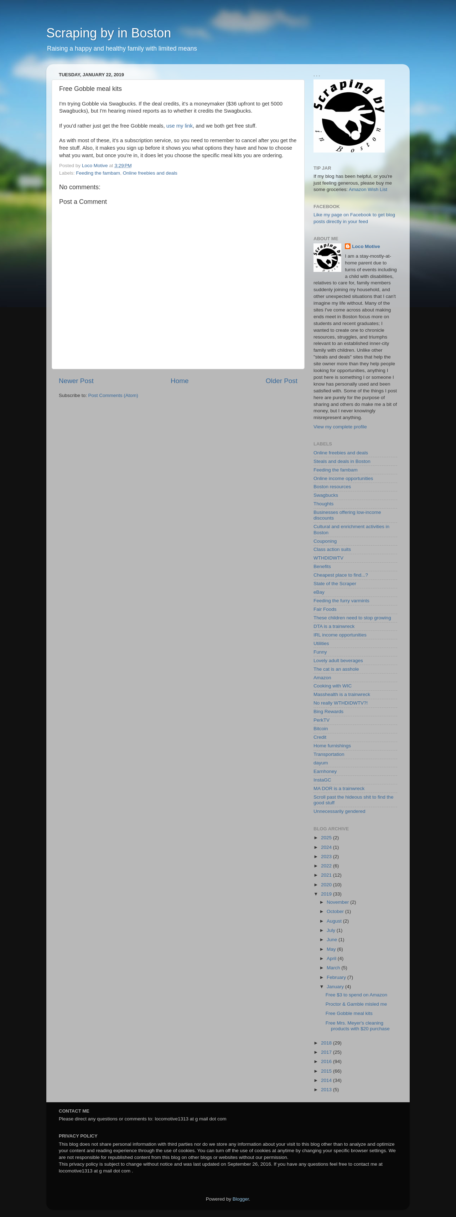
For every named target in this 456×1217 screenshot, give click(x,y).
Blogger (241, 1199)
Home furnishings (332, 745)
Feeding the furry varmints (341, 600)
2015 (327, 1071)
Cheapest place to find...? (341, 575)
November (338, 902)
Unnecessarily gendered (340, 811)
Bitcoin (321, 728)
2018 (327, 1043)
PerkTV (322, 720)
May (332, 949)
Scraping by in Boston (108, 33)
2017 (327, 1052)
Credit (320, 737)
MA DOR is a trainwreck (339, 788)
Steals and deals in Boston (342, 461)
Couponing (325, 541)
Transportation (329, 754)
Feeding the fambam (98, 173)
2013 (327, 1089)
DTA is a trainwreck (334, 626)
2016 (327, 1061)
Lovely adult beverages (338, 660)
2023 (327, 856)
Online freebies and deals (150, 173)
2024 (327, 847)
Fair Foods (325, 609)
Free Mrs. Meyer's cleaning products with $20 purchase (358, 1025)
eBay (319, 592)
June (332, 939)
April (332, 958)
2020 (327, 884)
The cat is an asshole (336, 669)
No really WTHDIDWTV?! (341, 703)
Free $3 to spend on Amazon (356, 994)
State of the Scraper (335, 583)
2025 (327, 837)
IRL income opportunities (340, 635)
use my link (179, 126)
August (335, 921)
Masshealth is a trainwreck (342, 694)
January (336, 986)
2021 (327, 875)
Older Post (281, 381)
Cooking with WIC (333, 686)
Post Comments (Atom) (113, 395)
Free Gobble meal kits (349, 1013)
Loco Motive (366, 246)
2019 (327, 894)
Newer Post (76, 381)
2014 (327, 1080)
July (332, 930)
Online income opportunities (343, 478)
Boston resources (332, 486)
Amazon (322, 677)
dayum (321, 762)
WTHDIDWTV (328, 558)
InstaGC (322, 780)
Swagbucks (326, 495)
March (334, 967)
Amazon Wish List (368, 189)
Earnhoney (325, 771)
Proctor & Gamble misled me (356, 1004)
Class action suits (332, 549)
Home (179, 381)
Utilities (321, 643)
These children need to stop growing (352, 617)
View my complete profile (340, 426)
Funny (320, 652)
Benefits (322, 566)
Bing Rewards (328, 711)
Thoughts (323, 503)
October (336, 911)
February (337, 977)
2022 (327, 865)
